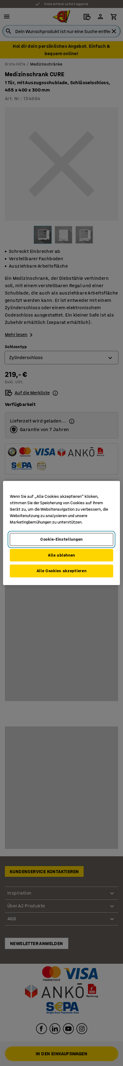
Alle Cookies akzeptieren (62, 570)
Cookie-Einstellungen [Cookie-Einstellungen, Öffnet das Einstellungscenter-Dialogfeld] (61, 539)
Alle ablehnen (61, 555)
